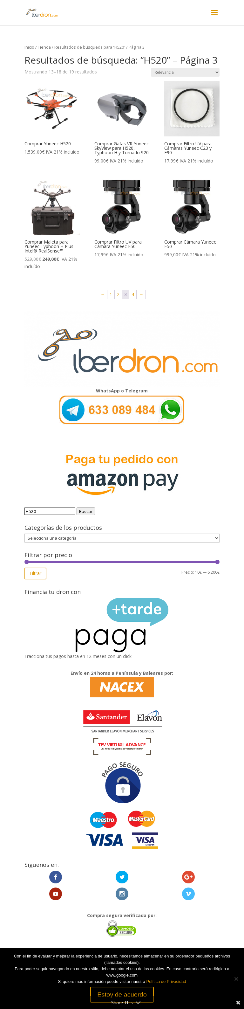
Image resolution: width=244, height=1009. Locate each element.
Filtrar (35, 573)
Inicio (29, 47)
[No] (236, 979)
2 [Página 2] (118, 294)
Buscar (85, 511)
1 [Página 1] (111, 294)
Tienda (44, 47)
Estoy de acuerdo (122, 994)
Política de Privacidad (166, 981)
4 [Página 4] (133, 294)
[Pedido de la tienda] (185, 72)
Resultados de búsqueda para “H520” (89, 47)
